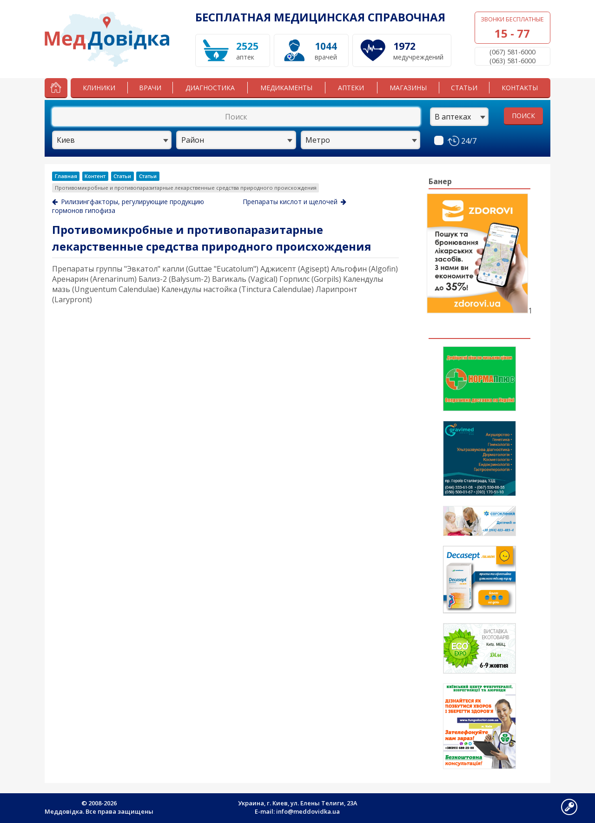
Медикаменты (286, 87)
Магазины (408, 87)
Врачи (150, 87)
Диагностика (210, 87)
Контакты (520, 87)
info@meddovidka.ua (308, 811)
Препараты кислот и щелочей (294, 201)
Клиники (99, 87)
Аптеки (351, 87)
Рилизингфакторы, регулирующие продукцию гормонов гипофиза (128, 206)
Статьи (464, 87)
